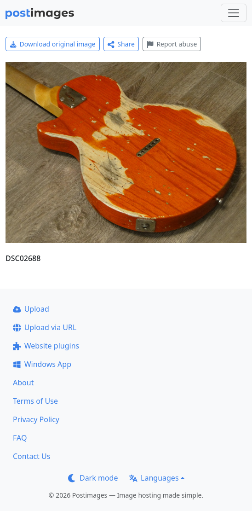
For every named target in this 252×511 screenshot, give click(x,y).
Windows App (42, 364)
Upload (31, 309)
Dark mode (93, 478)
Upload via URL (44, 327)
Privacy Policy (36, 419)
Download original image (53, 44)
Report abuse (172, 44)
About (23, 382)
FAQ (20, 438)
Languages (153, 478)
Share (121, 44)
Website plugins (46, 346)
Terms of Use (35, 401)
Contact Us (31, 456)
